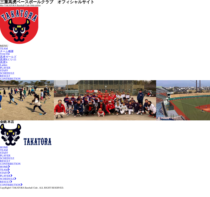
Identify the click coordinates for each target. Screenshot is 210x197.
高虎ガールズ (8, 56)
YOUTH (5, 54)
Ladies (3, 64)
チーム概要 (7, 51)
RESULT (5, 75)
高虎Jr (3, 62)
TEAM (4, 48)
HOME (4, 147)
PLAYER (5, 67)
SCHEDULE (7, 73)
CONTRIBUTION (10, 78)
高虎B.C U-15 (8, 59)
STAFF (4, 70)
